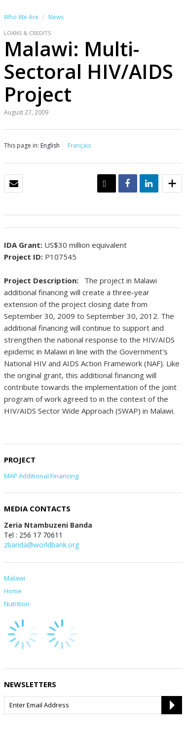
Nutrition (17, 603)
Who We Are (21, 17)
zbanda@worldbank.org (41, 544)
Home (13, 590)
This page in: (21, 145)
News (56, 17)
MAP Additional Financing (41, 475)
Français (79, 145)
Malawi (14, 578)
